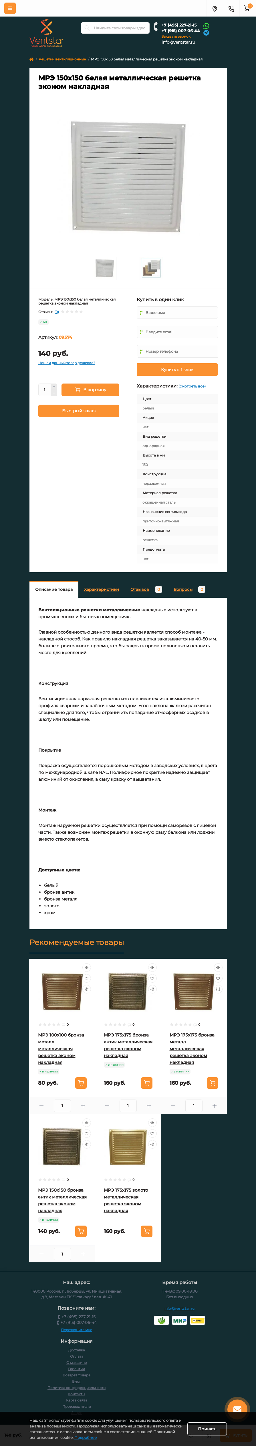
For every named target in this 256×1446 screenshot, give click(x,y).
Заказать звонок (176, 36)
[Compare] (86, 989)
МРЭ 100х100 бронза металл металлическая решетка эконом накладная (61, 1048)
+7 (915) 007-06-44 (181, 30)
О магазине (76, 1362)
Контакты (76, 1394)
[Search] (87, 28)
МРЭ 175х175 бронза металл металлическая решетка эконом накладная (192, 1048)
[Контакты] (231, 8)
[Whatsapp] (206, 25)
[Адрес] (214, 8)
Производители (76, 1406)
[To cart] (81, 1083)
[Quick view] (86, 967)
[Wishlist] (86, 978)
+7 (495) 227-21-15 (179, 25)
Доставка (76, 1350)
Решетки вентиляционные (62, 59)
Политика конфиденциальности (76, 1388)
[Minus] (54, 393)
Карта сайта (76, 1400)
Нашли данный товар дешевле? (66, 363)
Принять (207, 1428)
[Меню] (10, 8)
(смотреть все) (192, 386)
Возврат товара (76, 1375)
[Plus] (54, 387)
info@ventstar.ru (178, 42)
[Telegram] (206, 32)
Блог (76, 1381)
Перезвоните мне (76, 1330)
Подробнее (122, 1437)
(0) (56, 312)
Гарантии (76, 1369)
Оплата (76, 1356)
